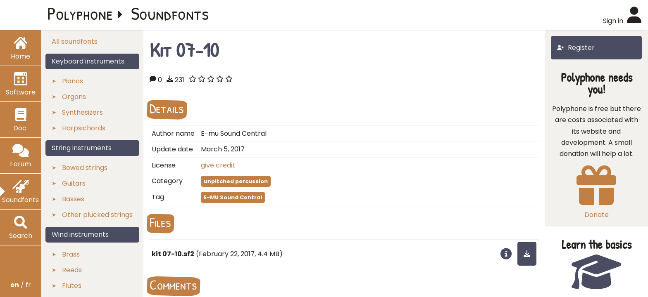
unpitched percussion (236, 181)
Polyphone (80, 13)
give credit (218, 165)
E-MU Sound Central (233, 197)
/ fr (20, 285)
